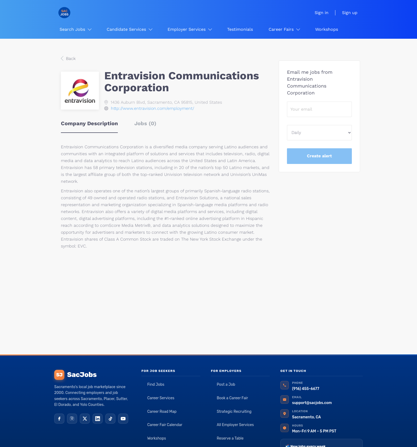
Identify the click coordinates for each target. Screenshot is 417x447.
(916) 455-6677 (305, 389)
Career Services (160, 398)
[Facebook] (59, 419)
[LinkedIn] (98, 419)
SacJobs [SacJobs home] (75, 375)
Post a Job (226, 384)
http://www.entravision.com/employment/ (152, 108)
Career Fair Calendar (164, 425)
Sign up (349, 12)
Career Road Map (162, 411)
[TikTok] (110, 419)
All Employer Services (235, 425)
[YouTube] (123, 419)
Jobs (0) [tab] (145, 123)
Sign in (321, 12)
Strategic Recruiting (234, 411)
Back (70, 58)
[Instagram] (72, 419)
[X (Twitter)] (85, 419)
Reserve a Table (230, 438)
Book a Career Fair (232, 398)
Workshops (156, 438)
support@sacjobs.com (312, 403)
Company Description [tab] (89, 123)
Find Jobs (155, 384)
